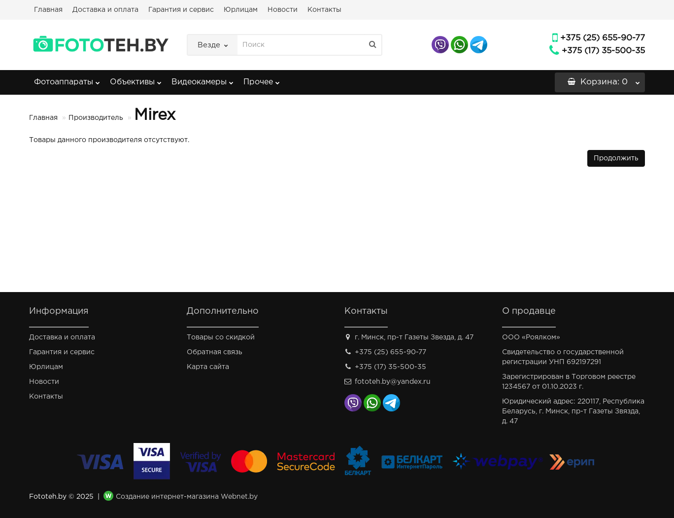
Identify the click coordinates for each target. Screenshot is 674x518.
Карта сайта (208, 367)
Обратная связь (214, 352)
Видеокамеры (202, 79)
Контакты (324, 10)
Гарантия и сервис (181, 10)
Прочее (261, 79)
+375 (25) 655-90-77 (602, 38)
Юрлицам (241, 10)
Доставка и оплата (105, 10)
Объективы (136, 79)
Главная (48, 10)
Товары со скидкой (221, 337)
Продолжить (616, 158)
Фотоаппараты (67, 79)
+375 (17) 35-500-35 (603, 51)
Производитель (95, 118)
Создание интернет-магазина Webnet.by (187, 497)
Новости (283, 10)
